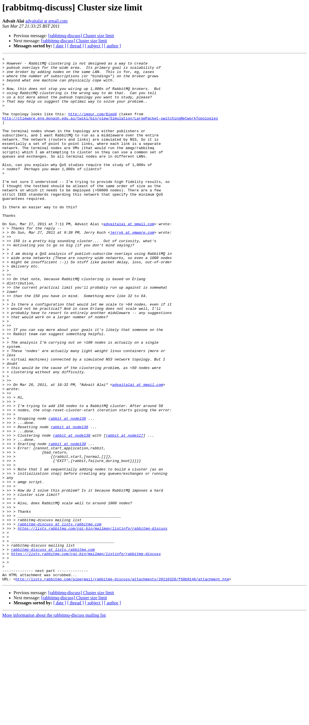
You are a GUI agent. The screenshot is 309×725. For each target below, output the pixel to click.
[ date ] (59, 45)
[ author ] (112, 45)
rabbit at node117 (124, 511)
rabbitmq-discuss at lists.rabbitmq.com (59, 617)
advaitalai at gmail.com (46, 21)
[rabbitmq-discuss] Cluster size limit (81, 35)
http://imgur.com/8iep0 (92, 125)
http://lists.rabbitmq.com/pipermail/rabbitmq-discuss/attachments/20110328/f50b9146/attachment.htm (122, 683)
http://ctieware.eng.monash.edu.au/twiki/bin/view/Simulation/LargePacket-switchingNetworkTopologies (110, 130)
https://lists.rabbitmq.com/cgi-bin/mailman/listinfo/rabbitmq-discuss (92, 622)
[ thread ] (75, 45)
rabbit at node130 (67, 491)
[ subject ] (94, 45)
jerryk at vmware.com (132, 267)
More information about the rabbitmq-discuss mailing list (54, 720)
